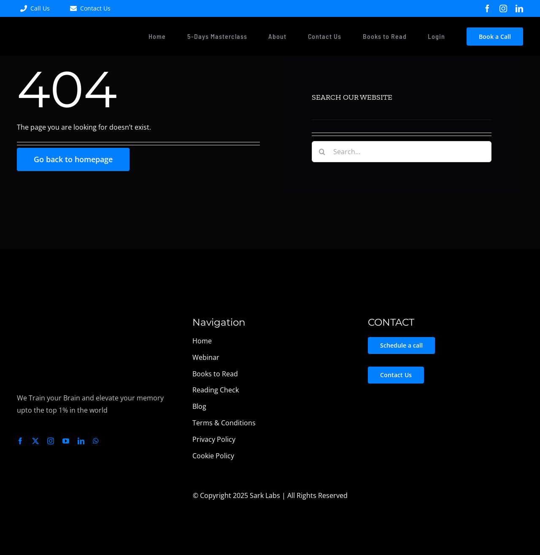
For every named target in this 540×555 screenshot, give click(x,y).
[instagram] (503, 8)
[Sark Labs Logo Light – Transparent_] (53, 316)
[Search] (322, 151)
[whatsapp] (96, 441)
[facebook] (487, 8)
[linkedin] (519, 8)
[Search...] (401, 151)
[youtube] (65, 441)
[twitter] (35, 441)
